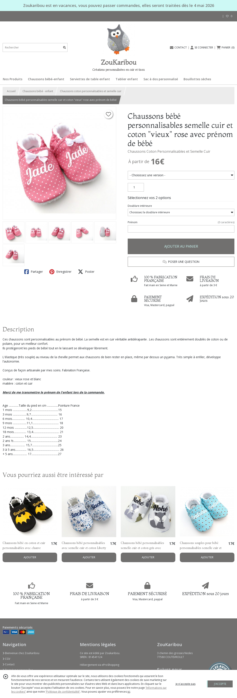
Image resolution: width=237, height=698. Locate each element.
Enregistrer (60, 271)
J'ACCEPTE (220, 684)
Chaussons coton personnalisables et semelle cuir (90, 91)
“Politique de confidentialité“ (62, 691)
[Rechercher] (64, 47)
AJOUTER (30, 557)
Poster (86, 271)
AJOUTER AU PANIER (181, 246)
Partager (33, 271)
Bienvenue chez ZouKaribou (21, 653)
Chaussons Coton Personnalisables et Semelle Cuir (169, 151)
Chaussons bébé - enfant (38, 91)
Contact (9, 664)
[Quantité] (136, 187)
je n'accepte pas (185, 684)
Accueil (11, 91)
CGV (6, 659)
